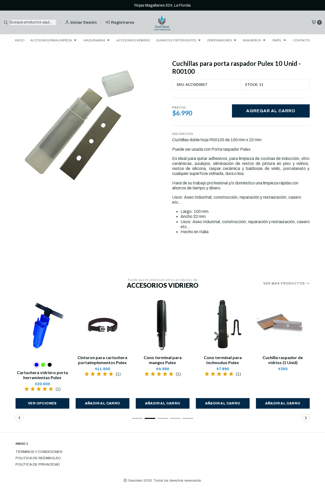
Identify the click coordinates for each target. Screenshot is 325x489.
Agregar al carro (270, 111)
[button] (102, 403)
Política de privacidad (38, 464)
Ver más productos (286, 283)
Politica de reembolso (38, 458)
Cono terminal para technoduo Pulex (223, 360)
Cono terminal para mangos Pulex (163, 360)
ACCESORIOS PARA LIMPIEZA (53, 40)
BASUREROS (254, 40)
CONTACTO (301, 40)
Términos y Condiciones (39, 452)
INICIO (20, 40)
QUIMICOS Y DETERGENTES (179, 40)
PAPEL (280, 40)
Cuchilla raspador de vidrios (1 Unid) (283, 360)
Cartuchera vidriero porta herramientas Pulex (42, 375)
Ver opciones (42, 403)
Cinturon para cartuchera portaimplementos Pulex (102, 360)
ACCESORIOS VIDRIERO (133, 40)
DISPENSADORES (222, 40)
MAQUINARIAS (97, 40)
